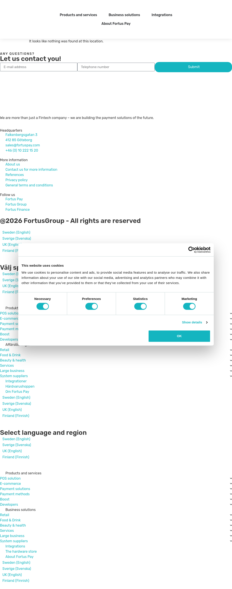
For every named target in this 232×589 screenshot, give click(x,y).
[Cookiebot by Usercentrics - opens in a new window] (191, 249)
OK (179, 336)
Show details (192, 322)
